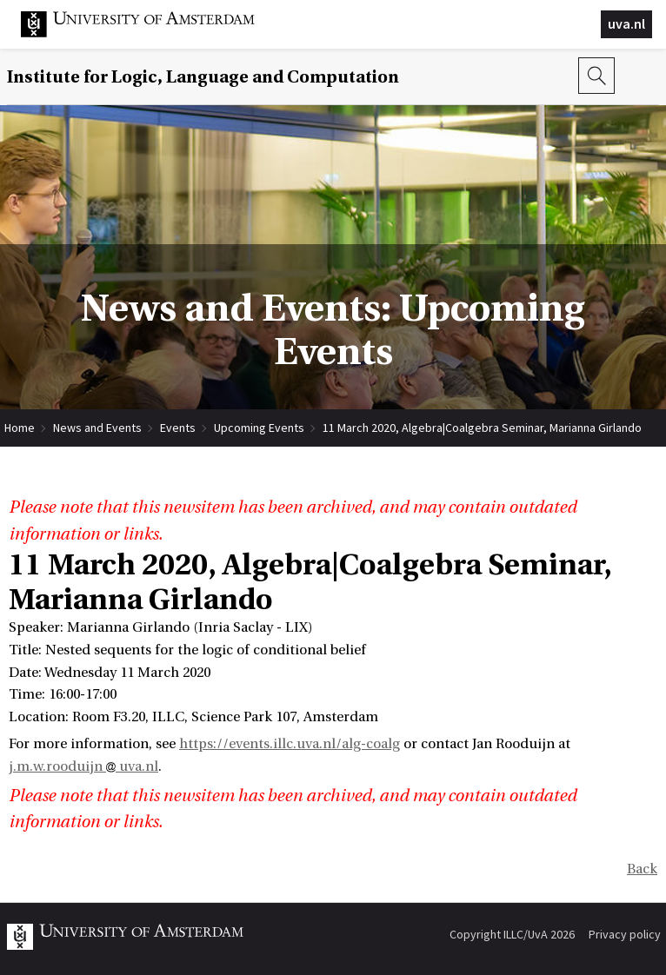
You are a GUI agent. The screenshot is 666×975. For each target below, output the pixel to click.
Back (642, 869)
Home (19, 427)
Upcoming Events (259, 427)
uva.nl (626, 23)
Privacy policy (625, 934)
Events (178, 427)
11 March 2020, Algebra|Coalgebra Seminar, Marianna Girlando (482, 427)
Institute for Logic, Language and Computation (203, 77)
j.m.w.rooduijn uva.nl (83, 766)
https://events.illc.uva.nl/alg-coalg (289, 744)
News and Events (97, 427)
